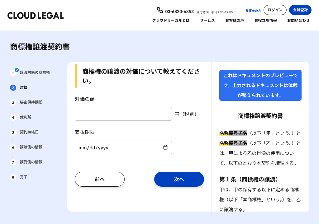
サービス (207, 20)
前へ (100, 179)
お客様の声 (234, 20)
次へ (179, 179)
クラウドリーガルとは (170, 20)
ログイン (275, 9)
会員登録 (300, 9)
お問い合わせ (298, 20)
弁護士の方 (253, 10)
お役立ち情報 (266, 20)
